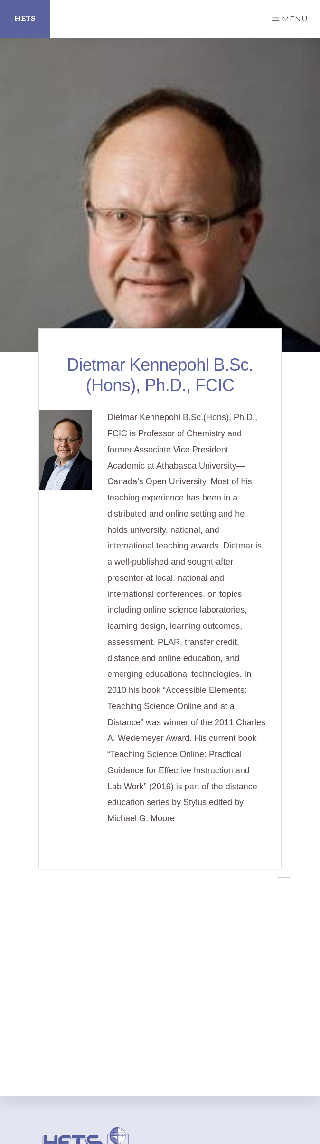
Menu (295, 18)
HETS (25, 18)
